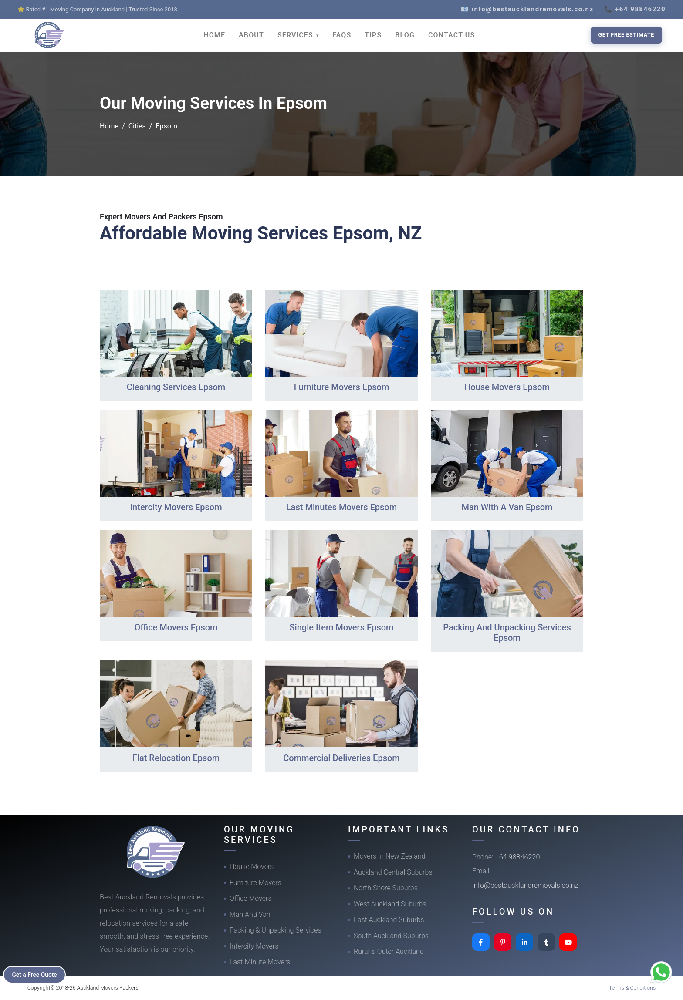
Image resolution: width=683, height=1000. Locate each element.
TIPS (373, 35)
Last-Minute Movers (260, 962)
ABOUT (251, 35)
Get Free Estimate (626, 34)
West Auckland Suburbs (390, 904)
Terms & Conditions (632, 987)
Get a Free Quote (35, 974)
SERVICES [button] (296, 35)
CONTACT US (451, 35)
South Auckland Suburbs (391, 936)
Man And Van (250, 914)
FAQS (341, 35)
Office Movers (251, 898)
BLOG (405, 35)
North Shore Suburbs (386, 888)
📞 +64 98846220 (635, 9)
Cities (137, 126)
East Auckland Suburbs (389, 920)
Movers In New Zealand (390, 856)
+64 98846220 (517, 857)
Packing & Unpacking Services (275, 930)
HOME (214, 35)
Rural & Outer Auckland (389, 951)
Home (109, 126)
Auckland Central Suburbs (393, 872)
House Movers (252, 866)
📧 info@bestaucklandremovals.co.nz (527, 9)
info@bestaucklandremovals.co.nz (525, 885)
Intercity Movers (254, 946)
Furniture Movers (255, 883)
